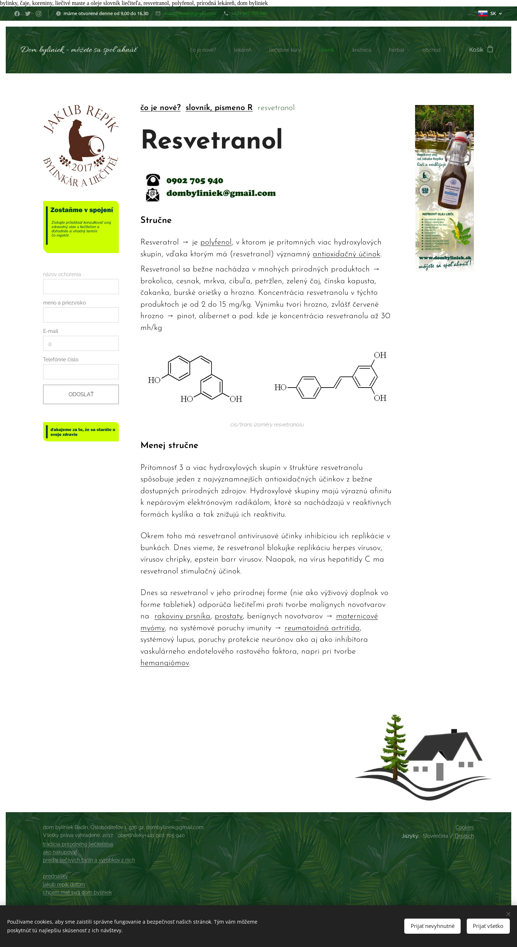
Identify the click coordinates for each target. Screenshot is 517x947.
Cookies (465, 827)
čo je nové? (160, 108)
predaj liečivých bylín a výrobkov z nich (89, 860)
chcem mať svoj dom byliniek (77, 892)
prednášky (55, 876)
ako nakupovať (60, 852)
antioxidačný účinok (346, 254)
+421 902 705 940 (249, 13)
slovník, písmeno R (219, 108)
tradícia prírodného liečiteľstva (78, 844)
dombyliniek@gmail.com (189, 13)
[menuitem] (194, 50)
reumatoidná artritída (322, 628)
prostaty (229, 617)
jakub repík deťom (64, 884)
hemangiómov (164, 663)
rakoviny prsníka (182, 617)
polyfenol (216, 243)
